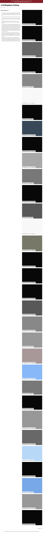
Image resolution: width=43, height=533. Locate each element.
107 (8, 10)
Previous (39, 528)
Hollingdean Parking (10, 5)
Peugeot (5, 10)
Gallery (4, 7)
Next (41, 528)
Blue (2, 10)
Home (1, 7)
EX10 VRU (10, 34)
